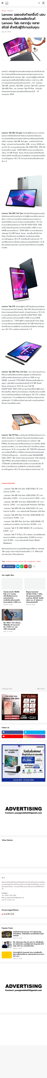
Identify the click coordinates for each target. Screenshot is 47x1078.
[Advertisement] (15, 1030)
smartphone (31, 561)
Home (4, 11)
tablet (39, 561)
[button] (2, 3)
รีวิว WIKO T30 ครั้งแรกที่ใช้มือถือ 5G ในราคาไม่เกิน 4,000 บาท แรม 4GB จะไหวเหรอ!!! (11, 626)
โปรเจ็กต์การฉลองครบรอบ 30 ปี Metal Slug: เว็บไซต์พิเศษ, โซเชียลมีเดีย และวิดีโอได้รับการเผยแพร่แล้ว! (28, 934)
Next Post (40, 689)
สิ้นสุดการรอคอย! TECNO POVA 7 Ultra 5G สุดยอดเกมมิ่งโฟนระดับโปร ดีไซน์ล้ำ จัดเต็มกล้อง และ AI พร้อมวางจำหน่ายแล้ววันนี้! (34, 597)
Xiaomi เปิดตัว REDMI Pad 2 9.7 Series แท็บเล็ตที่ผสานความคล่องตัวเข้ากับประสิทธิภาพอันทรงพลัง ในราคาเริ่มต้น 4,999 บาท (12, 597)
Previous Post (7, 689)
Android (10, 11)
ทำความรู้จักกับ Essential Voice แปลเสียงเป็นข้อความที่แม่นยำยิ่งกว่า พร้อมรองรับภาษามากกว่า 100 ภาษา (28, 954)
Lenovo (14, 561)
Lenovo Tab (22, 561)
